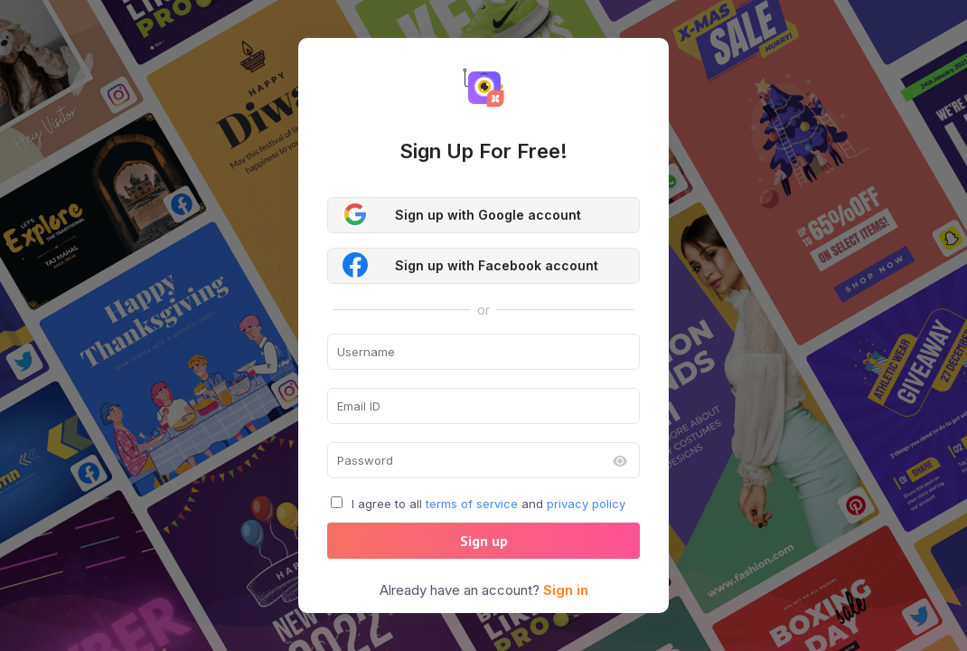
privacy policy (586, 503)
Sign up (484, 541)
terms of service (471, 503)
